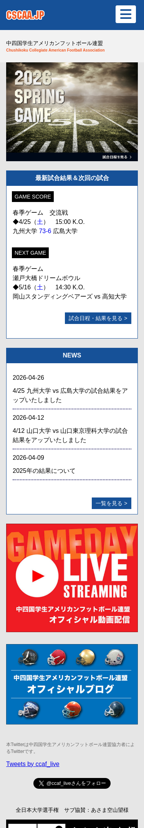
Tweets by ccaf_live (33, 764)
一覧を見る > (111, 503)
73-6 (45, 231)
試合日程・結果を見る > (98, 318)
